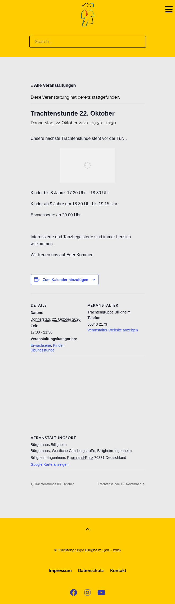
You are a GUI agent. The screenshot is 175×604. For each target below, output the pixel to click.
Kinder (58, 345)
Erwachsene (41, 345)
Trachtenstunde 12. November (120, 484)
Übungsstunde (43, 350)
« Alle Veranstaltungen (53, 85)
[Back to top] (87, 529)
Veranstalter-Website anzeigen (113, 330)
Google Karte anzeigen (50, 464)
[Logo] (87, 14)
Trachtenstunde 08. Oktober (54, 484)
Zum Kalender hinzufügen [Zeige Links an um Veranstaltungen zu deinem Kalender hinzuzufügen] (65, 280)
